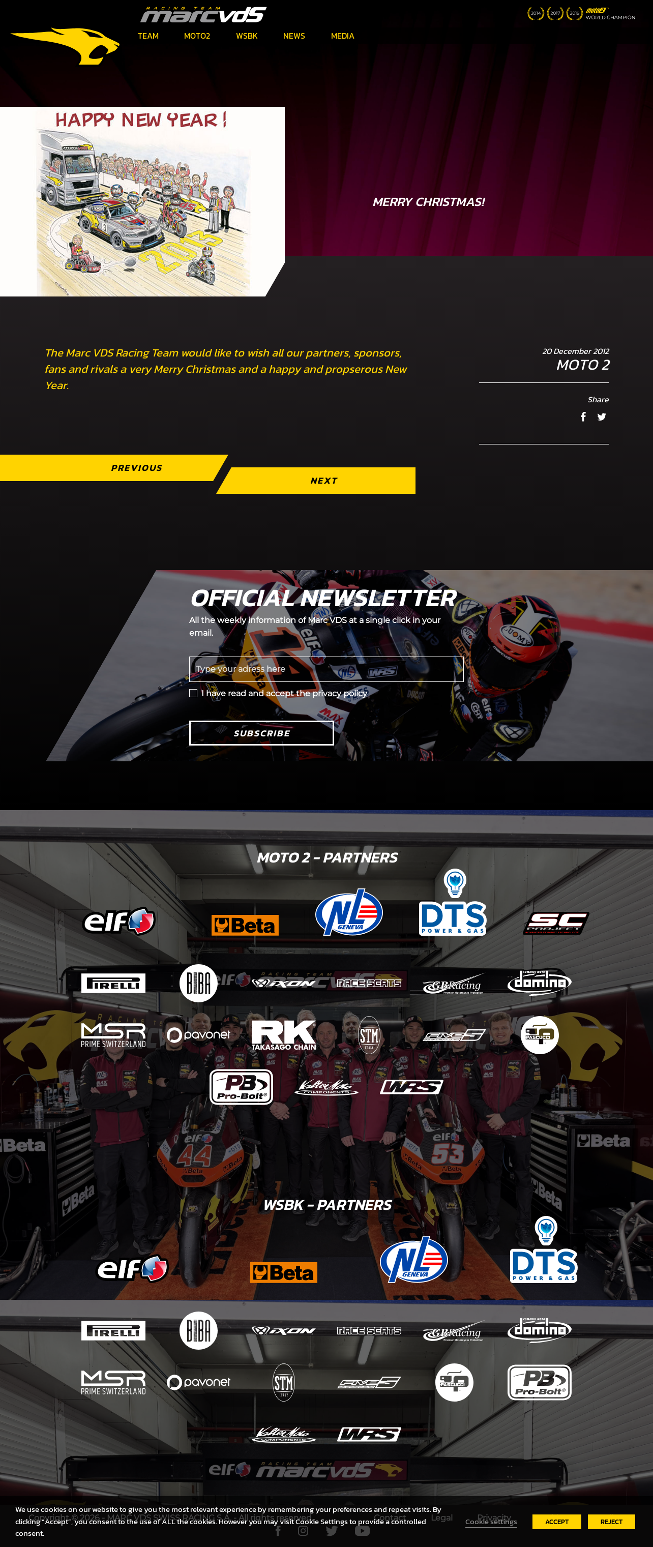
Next (323, 480)
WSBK (247, 35)
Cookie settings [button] (491, 1521)
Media (342, 35)
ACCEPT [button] (557, 1522)
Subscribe (261, 733)
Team (148, 35)
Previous (136, 467)
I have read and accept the (284, 693)
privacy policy (339, 693)
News (294, 35)
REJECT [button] (611, 1522)
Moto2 (197, 35)
